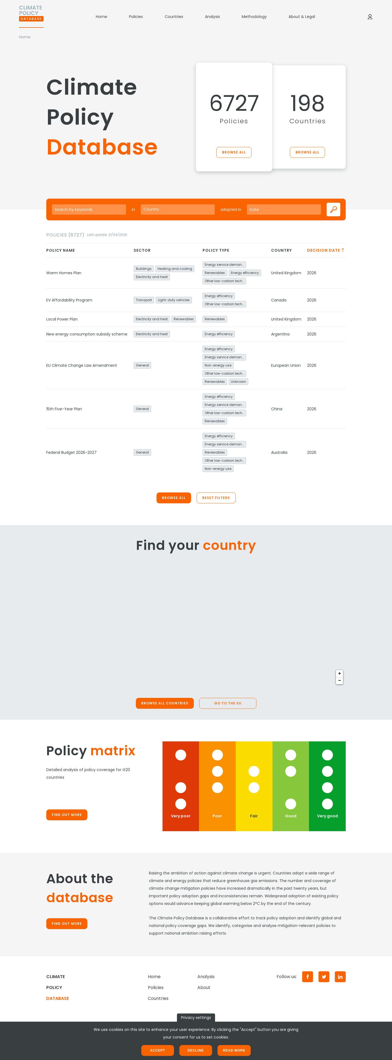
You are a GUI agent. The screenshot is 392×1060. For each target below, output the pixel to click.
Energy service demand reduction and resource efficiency (225, 264)
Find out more (67, 814)
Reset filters (216, 497)
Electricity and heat (152, 277)
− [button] (339, 680)
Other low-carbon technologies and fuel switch (225, 281)
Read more (234, 1050)
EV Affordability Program (69, 300)
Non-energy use (218, 365)
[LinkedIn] (340, 976)
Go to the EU (227, 703)
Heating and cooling (175, 268)
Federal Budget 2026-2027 (71, 452)
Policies (136, 16)
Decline (196, 1050)
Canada (278, 300)
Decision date (326, 250)
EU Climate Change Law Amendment (81, 365)
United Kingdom (286, 273)
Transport (144, 300)
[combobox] (178, 209)
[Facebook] (307, 976)
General (142, 365)
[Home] (31, 16)
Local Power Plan (62, 319)
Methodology (254, 16)
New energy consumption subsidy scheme (86, 334)
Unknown (238, 381)
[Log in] (370, 17)
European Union (286, 365)
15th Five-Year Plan (64, 409)
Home (101, 16)
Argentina (280, 334)
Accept (157, 1050)
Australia (279, 452)
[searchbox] (177, 209)
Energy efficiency (245, 272)
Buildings (144, 268)
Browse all (234, 152)
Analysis (212, 16)
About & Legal (302, 16)
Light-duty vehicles (174, 300)
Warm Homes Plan (63, 273)
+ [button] (339, 673)
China (276, 409)
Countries (174, 16)
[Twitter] (323, 976)
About (203, 987)
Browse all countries (164, 703)
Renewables (215, 272)
